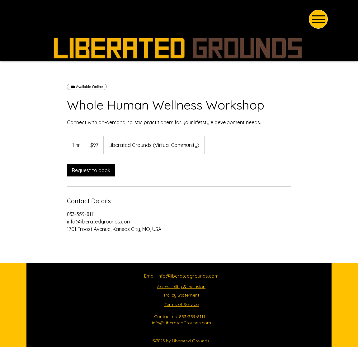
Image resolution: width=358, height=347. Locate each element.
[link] (91, 170)
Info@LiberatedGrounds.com (181, 323)
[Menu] (318, 19)
